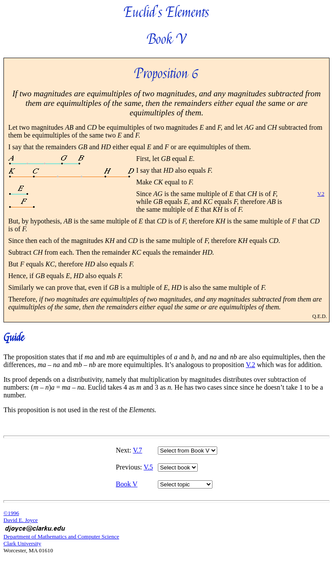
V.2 (320, 194)
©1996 (11, 513)
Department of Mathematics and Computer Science (61, 536)
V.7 (137, 450)
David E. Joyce (20, 520)
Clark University (22, 543)
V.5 (148, 467)
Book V (126, 484)
